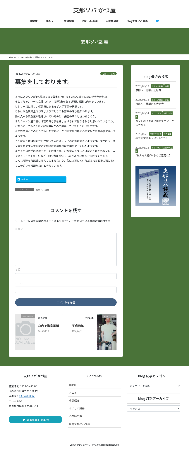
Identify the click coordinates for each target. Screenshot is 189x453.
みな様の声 (75, 416)
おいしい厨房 (77, 408)
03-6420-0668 (27, 396)
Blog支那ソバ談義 (79, 424)
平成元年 (78, 325)
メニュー (74, 393)
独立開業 (167, 134)
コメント (20, 229)
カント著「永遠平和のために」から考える (154, 122)
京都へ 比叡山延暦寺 (148, 90)
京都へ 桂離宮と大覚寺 (149, 104)
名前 (18, 269)
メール (20, 283)
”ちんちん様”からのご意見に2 (152, 155)
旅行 (167, 86)
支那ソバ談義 (108, 73)
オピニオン (156, 113)
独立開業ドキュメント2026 (151, 138)
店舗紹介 (74, 400)
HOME (72, 385)
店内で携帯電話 (48, 325)
